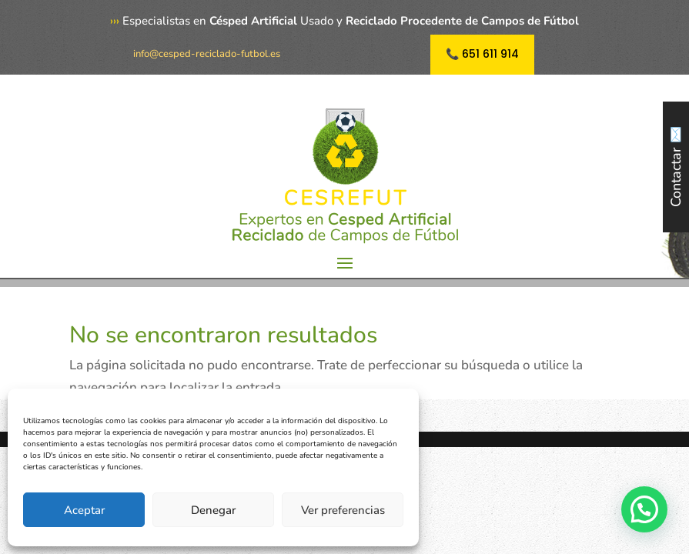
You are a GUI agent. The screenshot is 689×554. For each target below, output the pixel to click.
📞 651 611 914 (482, 54)
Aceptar (84, 510)
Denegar (213, 510)
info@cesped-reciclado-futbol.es (206, 54)
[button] (644, 509)
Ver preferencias (343, 510)
